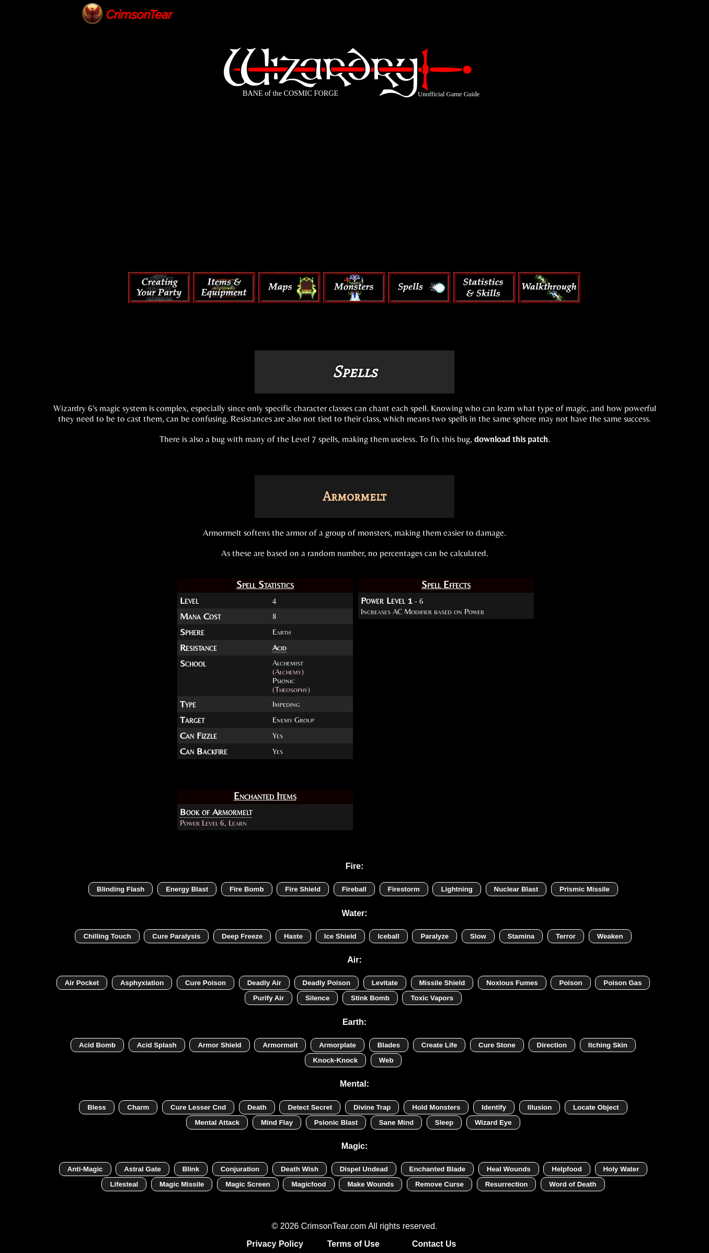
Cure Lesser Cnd (198, 1107)
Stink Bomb (370, 998)
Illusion (540, 1107)
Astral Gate (142, 1169)
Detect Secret (310, 1107)
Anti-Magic (85, 1169)
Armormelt (280, 1045)
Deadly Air (264, 983)
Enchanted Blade (437, 1169)
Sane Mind (396, 1122)
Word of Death (572, 1184)
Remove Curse (439, 1184)
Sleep (444, 1122)
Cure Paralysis (176, 936)
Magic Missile (181, 1184)
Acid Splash (157, 1045)
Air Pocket (82, 983)
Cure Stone (497, 1045)
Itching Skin (607, 1045)
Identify (494, 1107)
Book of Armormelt (216, 812)
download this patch (511, 439)
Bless (96, 1107)
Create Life (439, 1045)
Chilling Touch (107, 936)
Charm (138, 1107)
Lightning (456, 889)
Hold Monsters (436, 1107)
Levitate (385, 983)
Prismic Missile (584, 889)
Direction (552, 1045)
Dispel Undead (364, 1169)
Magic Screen (247, 1184)
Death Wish (299, 1169)
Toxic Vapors (431, 998)
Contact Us (434, 1243)
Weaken (610, 936)
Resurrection (506, 1184)
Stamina (521, 936)
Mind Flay (277, 1122)
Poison (570, 983)
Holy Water (621, 1169)
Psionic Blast (336, 1122)
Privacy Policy (275, 1243)
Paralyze (434, 936)
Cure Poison (205, 983)
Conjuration (240, 1169)
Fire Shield (303, 889)
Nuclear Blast (516, 889)
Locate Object (596, 1107)
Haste (293, 936)
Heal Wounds (509, 1169)
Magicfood (308, 1184)
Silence (317, 998)
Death (257, 1107)
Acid (279, 647)
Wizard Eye (493, 1122)
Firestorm (404, 889)
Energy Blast (187, 889)
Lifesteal (124, 1184)
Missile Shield (442, 983)
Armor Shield (219, 1045)
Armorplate (337, 1045)
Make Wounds (370, 1184)
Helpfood (566, 1169)
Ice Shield (340, 936)
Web (386, 1060)
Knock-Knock (335, 1060)
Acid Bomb (97, 1045)
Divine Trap (372, 1107)
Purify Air (268, 998)
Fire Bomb (247, 889)
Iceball (388, 936)
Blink (190, 1169)
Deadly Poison (326, 983)
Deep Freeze (242, 936)
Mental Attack (217, 1122)
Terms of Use (353, 1243)
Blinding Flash (120, 889)
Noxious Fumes (512, 983)
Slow (478, 936)
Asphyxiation (142, 983)
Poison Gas (622, 983)
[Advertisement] (354, 187)
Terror (566, 936)
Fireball (354, 889)
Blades (389, 1045)
